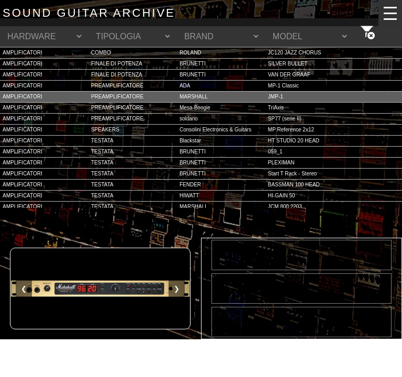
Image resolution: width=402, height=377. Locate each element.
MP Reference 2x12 (291, 129)
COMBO (101, 53)
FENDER (190, 184)
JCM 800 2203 (285, 206)
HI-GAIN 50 (281, 195)
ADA (185, 85)
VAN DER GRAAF (289, 74)
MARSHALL (194, 96)
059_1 (275, 151)
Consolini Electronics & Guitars (215, 129)
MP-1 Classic (283, 85)
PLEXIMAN (281, 162)
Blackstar (190, 140)
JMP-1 (275, 96)
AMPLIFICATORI (22, 53)
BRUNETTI (193, 63)
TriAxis (276, 107)
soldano (189, 118)
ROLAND (191, 53)
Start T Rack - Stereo (292, 173)
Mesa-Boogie (195, 107)
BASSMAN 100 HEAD (294, 184)
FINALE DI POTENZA (116, 63)
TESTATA (102, 140)
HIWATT (189, 195)
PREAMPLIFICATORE (117, 85)
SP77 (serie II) (285, 118)
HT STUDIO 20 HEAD (293, 140)
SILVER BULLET (287, 63)
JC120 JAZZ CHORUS (294, 53)
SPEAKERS (105, 129)
